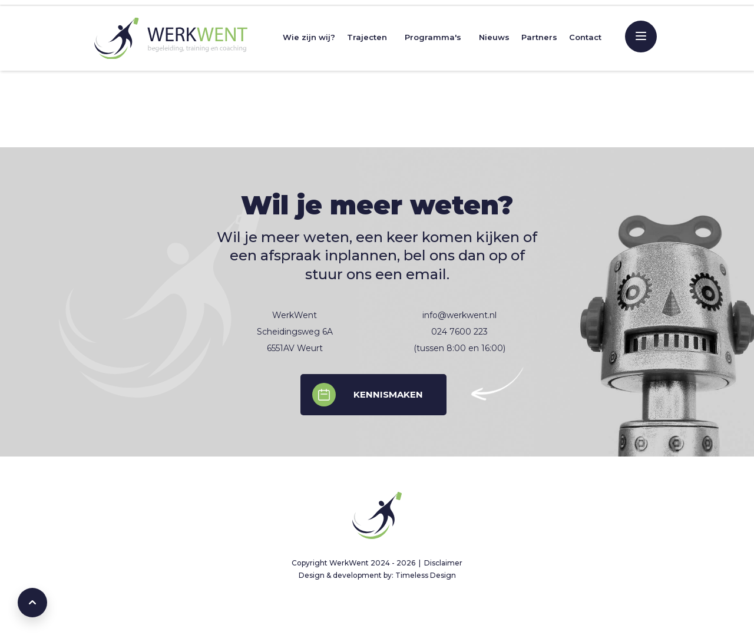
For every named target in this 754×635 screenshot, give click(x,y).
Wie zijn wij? (309, 37)
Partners (539, 37)
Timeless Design (425, 575)
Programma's (433, 37)
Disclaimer (443, 562)
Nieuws (494, 37)
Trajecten (367, 37)
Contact (585, 37)
